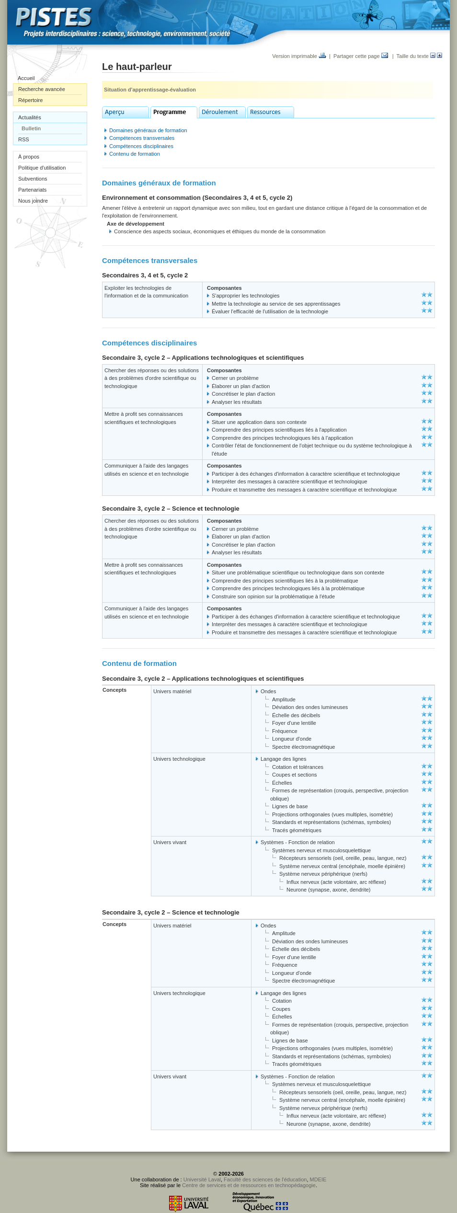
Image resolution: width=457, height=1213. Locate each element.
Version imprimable (299, 56)
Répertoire (30, 100)
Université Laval (202, 1179)
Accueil (26, 78)
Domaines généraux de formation (148, 130)
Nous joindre (33, 201)
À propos (28, 157)
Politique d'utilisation (42, 168)
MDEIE (318, 1179)
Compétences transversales (141, 138)
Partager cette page (360, 56)
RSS (23, 139)
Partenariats (32, 190)
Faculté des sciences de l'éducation (265, 1179)
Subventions (32, 179)
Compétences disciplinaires (141, 146)
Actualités (29, 117)
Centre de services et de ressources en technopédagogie (249, 1185)
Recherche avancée (41, 89)
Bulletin (31, 128)
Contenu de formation (134, 154)
